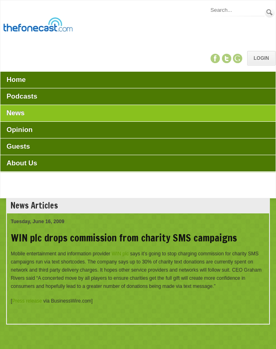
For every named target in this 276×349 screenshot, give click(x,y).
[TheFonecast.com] (37, 26)
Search (270, 12)
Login (261, 58)
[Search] (237, 10)
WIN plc (120, 254)
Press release (27, 301)
